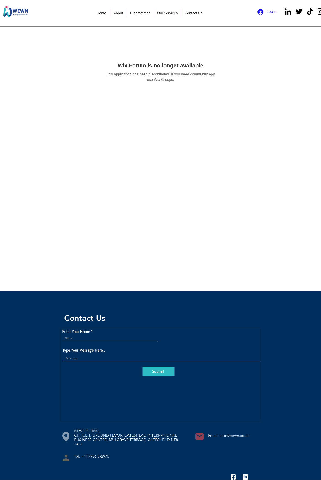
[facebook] (233, 477)
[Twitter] (298, 11)
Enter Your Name (76, 331)
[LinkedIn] (288, 11)
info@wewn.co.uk (234, 435)
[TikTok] (309, 11)
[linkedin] (245, 477)
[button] (167, 12)
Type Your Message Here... (83, 350)
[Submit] (158, 371)
